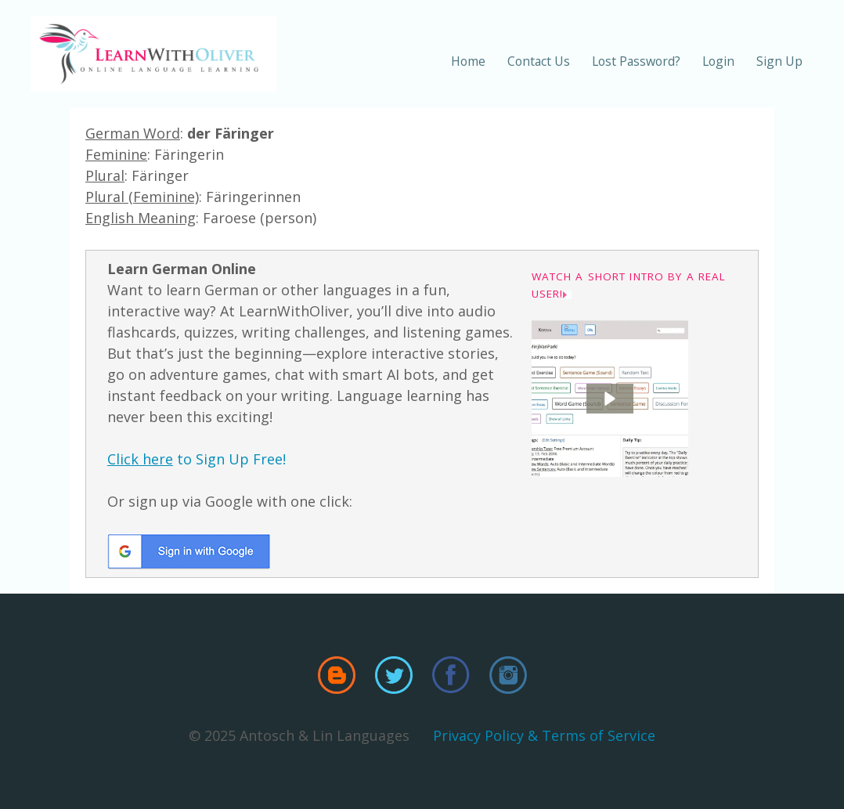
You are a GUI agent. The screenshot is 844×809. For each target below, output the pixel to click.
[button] (609, 399)
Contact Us (538, 61)
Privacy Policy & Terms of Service (544, 735)
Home (468, 61)
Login (718, 61)
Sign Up (779, 61)
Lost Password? (636, 61)
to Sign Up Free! (196, 459)
